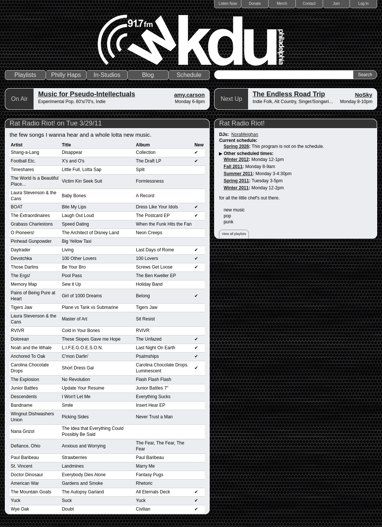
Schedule (188, 75)
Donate (255, 3)
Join (336, 3)
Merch (282, 3)
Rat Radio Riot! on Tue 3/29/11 (56, 123)
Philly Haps (66, 75)
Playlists (25, 75)
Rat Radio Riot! (241, 123)
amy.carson (189, 95)
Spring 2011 (236, 180)
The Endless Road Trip (289, 94)
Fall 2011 (232, 166)
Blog (148, 75)
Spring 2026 (236, 146)
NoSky (364, 95)
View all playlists (234, 234)
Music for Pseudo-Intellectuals (86, 94)
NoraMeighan (244, 134)
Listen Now (228, 3)
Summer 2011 (238, 173)
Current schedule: (238, 140)
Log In (363, 3)
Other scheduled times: (248, 153)
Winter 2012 (235, 159)
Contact (309, 3)
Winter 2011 (235, 187)
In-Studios (107, 75)
